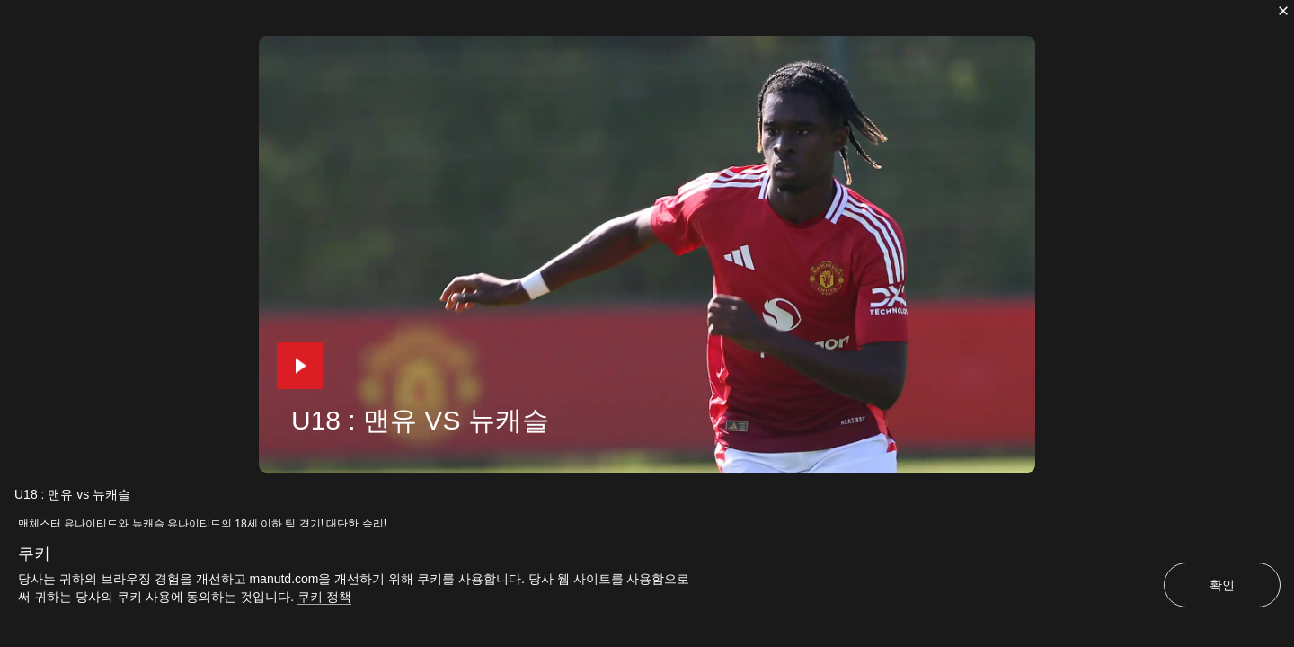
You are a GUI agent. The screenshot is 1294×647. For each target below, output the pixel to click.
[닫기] (1283, 11)
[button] (300, 365)
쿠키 (34, 553)
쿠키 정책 (324, 596)
